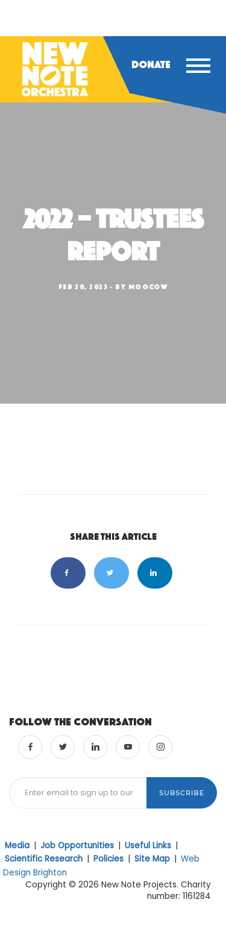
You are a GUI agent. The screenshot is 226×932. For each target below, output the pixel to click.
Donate (151, 64)
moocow (148, 287)
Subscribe (181, 793)
